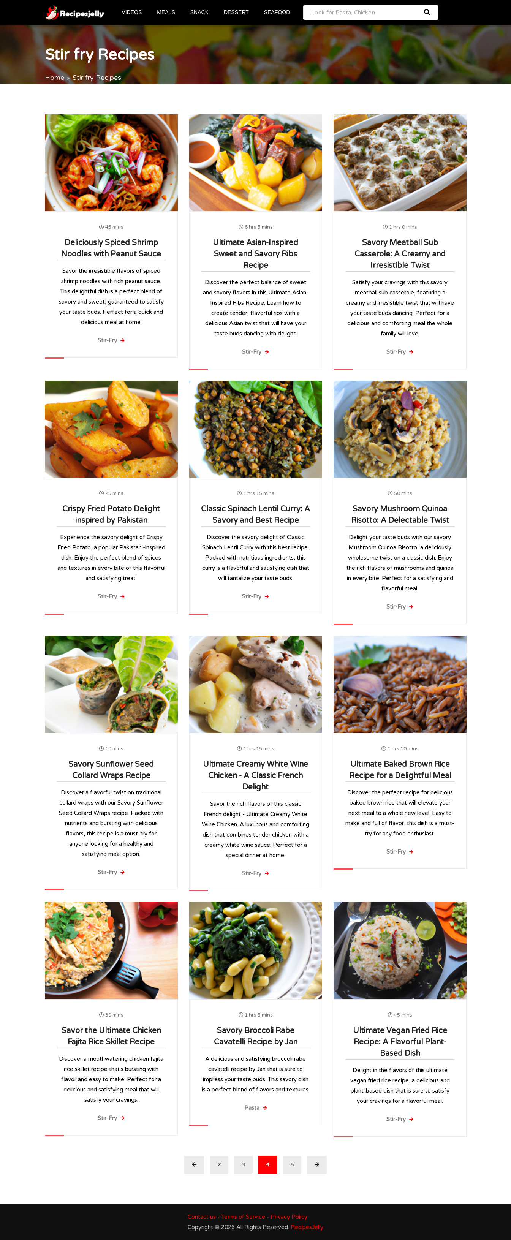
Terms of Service (243, 1216)
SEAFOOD (277, 12)
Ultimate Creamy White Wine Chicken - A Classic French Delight (255, 775)
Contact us (202, 1216)
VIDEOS (132, 12)
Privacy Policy (289, 1216)
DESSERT (236, 12)
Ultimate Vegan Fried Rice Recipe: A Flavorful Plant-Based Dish (400, 1042)
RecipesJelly (307, 1227)
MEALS (166, 12)
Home (54, 77)
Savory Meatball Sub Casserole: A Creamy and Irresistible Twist (400, 254)
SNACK (200, 12)
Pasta (255, 1107)
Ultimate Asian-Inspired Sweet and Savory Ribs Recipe (255, 254)
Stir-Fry (111, 340)
